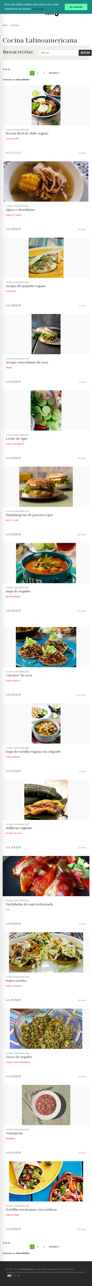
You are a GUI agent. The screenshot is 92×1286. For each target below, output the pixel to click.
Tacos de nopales (19, 1057)
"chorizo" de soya (19, 675)
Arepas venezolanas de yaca (27, 362)
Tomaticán (14, 1133)
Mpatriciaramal (13, 596)
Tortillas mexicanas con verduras (31, 1210)
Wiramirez (10, 1138)
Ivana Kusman (12, 1215)
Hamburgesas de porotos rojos (29, 515)
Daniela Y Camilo (14, 215)
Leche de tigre (17, 439)
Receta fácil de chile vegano (27, 133)
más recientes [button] (22, 79)
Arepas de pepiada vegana (26, 286)
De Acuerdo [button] (76, 7)
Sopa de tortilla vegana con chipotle (33, 752)
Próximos (54, 73)
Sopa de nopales (18, 591)
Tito (8, 909)
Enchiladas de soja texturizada (29, 904)
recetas (15, 25)
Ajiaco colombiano (20, 210)
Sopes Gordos (16, 981)
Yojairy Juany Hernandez (18, 1062)
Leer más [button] (38, 8)
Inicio (5, 25)
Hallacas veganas (19, 828)
